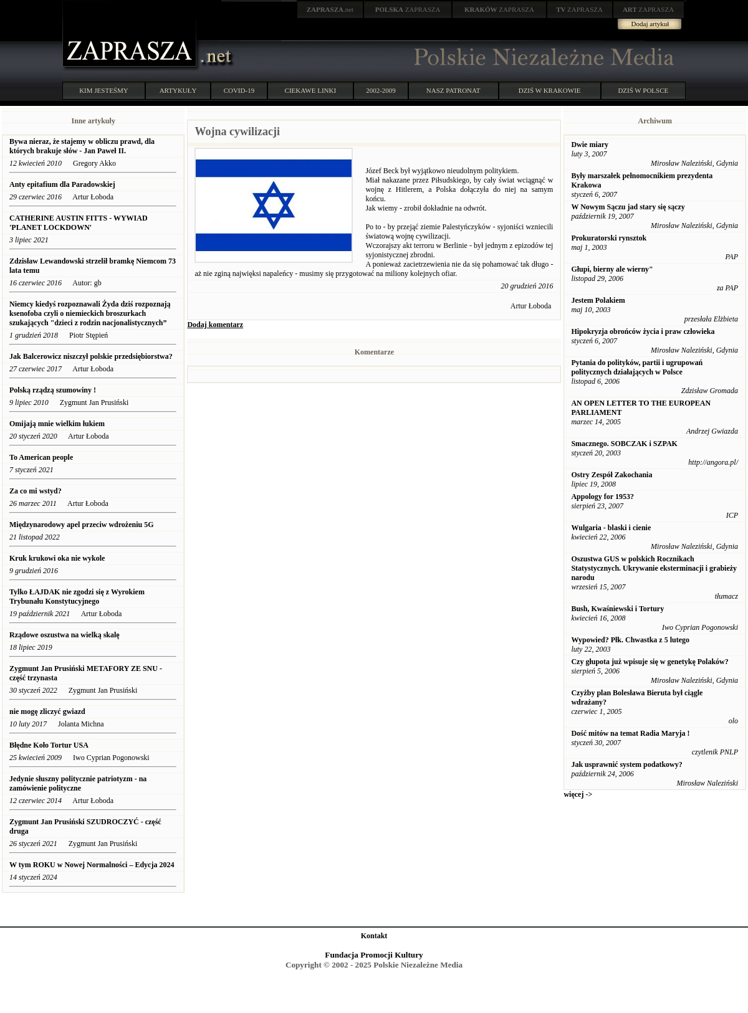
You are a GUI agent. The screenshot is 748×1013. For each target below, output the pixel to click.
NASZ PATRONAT (453, 90)
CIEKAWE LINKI (311, 90)
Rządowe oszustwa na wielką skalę (64, 634)
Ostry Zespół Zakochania (611, 474)
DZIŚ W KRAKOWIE (550, 90)
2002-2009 (381, 90)
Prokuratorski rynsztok (608, 238)
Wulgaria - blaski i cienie (611, 527)
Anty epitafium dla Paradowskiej (62, 184)
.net (330, 9)
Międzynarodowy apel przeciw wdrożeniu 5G (81, 524)
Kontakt (374, 935)
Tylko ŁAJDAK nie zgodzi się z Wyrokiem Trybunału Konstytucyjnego (77, 596)
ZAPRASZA (408, 9)
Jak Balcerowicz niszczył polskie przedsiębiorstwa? (91, 356)
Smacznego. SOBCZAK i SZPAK (624, 443)
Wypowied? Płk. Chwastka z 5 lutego (630, 639)
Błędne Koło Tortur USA (49, 745)
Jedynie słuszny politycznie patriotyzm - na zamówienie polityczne (77, 783)
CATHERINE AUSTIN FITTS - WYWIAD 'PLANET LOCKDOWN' (78, 223)
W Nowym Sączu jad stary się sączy (627, 206)
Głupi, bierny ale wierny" (612, 269)
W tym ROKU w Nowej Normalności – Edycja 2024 (91, 864)
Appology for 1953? (602, 496)
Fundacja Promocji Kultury (374, 954)
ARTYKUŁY (178, 90)
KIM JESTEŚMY (103, 90)
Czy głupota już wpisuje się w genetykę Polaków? (649, 661)
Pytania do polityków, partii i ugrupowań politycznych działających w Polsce (636, 367)
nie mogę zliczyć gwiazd (47, 711)
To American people (41, 457)
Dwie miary (589, 144)
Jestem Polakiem (598, 300)
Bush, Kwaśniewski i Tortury (617, 608)
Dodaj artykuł (650, 23)
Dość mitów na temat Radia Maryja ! (630, 733)
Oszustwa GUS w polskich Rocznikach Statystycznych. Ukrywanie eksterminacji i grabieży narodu (654, 568)
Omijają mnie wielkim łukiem (57, 423)
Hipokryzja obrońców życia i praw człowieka (642, 331)
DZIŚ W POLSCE (643, 90)
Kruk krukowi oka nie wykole (57, 558)
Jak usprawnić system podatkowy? (626, 764)
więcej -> (577, 794)
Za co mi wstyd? (35, 491)
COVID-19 (239, 90)
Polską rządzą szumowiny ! (52, 390)
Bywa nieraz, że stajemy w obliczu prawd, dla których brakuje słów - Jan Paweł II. (82, 146)
